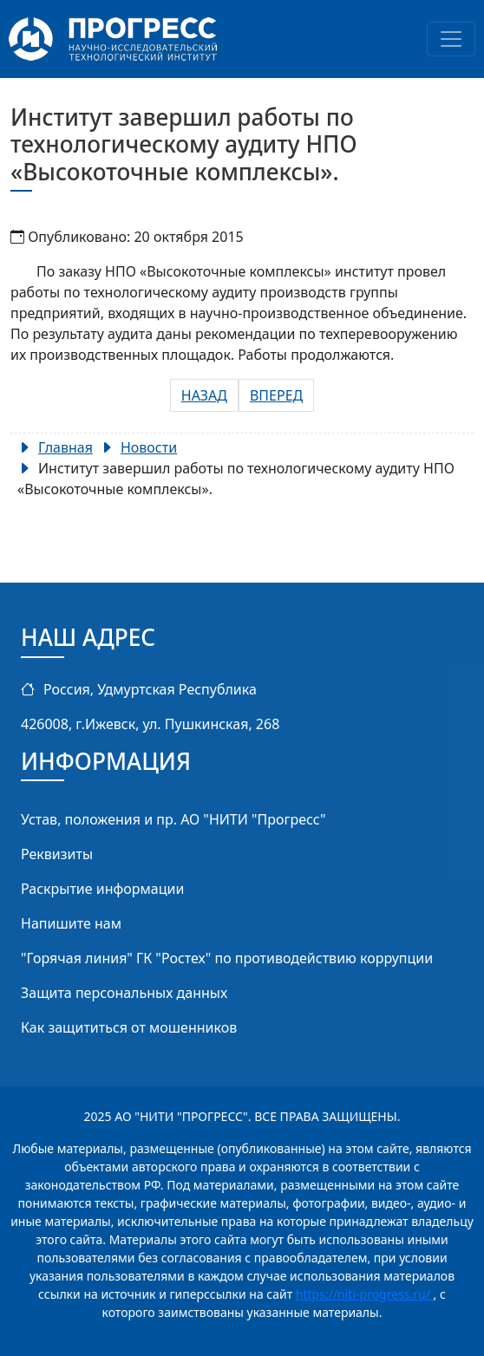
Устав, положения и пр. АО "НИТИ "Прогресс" (173, 819)
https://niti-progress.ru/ (365, 1294)
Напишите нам (71, 923)
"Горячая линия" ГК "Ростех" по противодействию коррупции (227, 958)
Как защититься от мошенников (129, 1027)
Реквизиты (57, 854)
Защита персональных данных (124, 992)
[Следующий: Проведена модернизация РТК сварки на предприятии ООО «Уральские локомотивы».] (276, 395)
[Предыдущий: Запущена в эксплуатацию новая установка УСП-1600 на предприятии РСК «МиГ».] (204, 395)
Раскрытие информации (102, 888)
